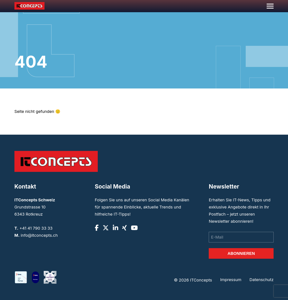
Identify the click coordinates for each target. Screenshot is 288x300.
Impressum (230, 279)
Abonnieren (241, 253)
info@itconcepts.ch (39, 235)
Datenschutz (261, 279)
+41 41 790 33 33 (36, 228)
